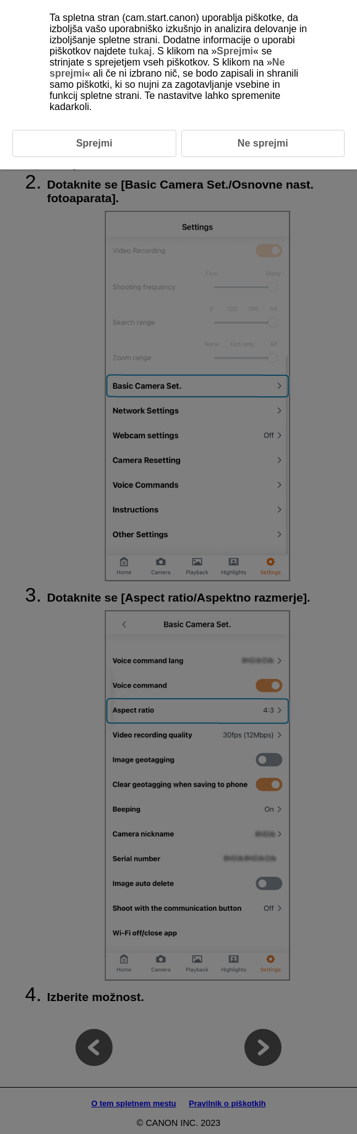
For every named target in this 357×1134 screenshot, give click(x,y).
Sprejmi (235, 51)
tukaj (140, 51)
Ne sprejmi (263, 143)
